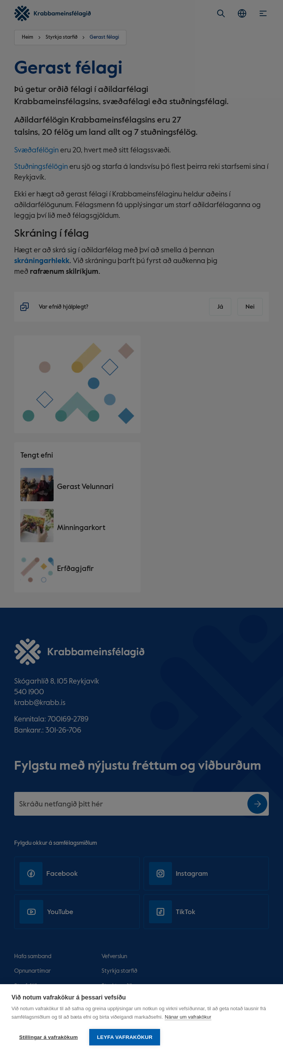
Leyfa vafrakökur (124, 1037)
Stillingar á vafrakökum (48, 1037)
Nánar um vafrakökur (188, 1017)
